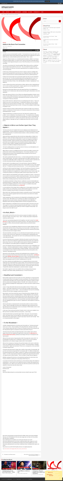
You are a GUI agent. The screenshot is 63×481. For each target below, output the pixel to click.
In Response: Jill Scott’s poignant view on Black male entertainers (39, 472)
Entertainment (8, 468)
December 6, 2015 (35, 474)
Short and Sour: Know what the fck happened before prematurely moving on (31, 455)
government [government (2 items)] (48, 54)
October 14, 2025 (5, 473)
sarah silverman (24, 448)
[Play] (3, 50)
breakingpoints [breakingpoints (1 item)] (54, 51)
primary (20, 448)
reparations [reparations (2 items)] (49, 60)
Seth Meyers (36, 254)
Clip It (4, 468)
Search (60, 21)
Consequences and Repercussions (9, 454)
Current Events (20, 467)
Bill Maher (10, 256)
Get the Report (47, 1)
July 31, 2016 (5, 46)
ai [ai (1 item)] (47, 51)
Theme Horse (18, 479)
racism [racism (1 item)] (46, 60)
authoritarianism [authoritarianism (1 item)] (50, 51)
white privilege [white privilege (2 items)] (57, 61)
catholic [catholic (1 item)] (57, 51)
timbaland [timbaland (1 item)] (50, 61)
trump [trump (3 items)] (53, 61)
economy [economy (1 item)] (59, 53)
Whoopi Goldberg (15, 256)
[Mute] (35, 50)
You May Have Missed (7, 459)
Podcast (4, 42)
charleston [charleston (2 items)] (47, 52)
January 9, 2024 (19, 473)
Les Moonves (21, 185)
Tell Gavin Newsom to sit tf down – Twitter (50, 36)
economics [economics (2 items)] (56, 53)
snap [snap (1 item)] (48, 61)
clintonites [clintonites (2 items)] (45, 53)
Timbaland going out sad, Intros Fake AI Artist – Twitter (8, 471)
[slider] (38, 50)
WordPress (30, 479)
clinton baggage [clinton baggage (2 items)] (55, 52)
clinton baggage (11, 448)
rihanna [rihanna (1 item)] (56, 60)
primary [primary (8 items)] (55, 58)
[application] (21, 50)
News (18, 468)
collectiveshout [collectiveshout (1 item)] (48, 53)
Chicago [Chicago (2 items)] (51, 52)
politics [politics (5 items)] (50, 58)
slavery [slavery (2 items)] (46, 61)
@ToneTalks (51, 475)
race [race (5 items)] (44, 60)
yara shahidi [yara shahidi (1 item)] (44, 62)
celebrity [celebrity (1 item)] (44, 52)
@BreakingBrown (49, 474)
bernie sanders (7, 448)
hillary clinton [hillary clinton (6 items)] (56, 54)
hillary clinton (17, 448)
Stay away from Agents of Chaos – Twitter (50, 44)
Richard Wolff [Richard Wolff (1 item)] (53, 60)
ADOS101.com (50, 472)
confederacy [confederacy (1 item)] (52, 53)
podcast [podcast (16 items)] (45, 58)
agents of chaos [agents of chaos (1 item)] (45, 51)
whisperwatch (7, 7)
